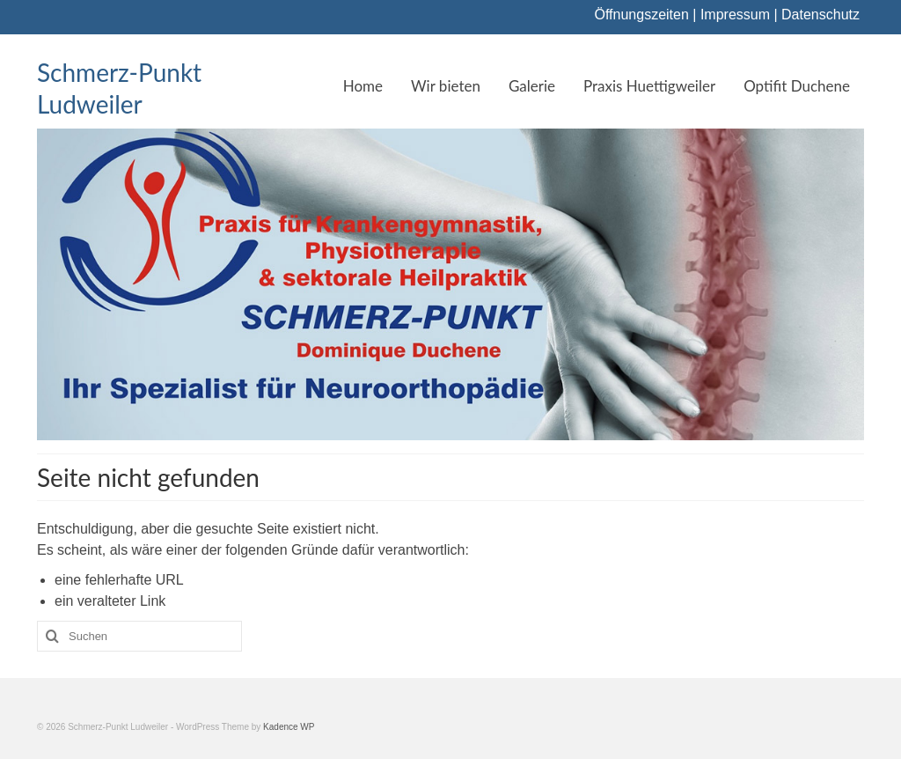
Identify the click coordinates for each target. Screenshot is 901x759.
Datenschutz (820, 14)
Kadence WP (288, 727)
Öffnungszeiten (642, 14)
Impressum (735, 14)
